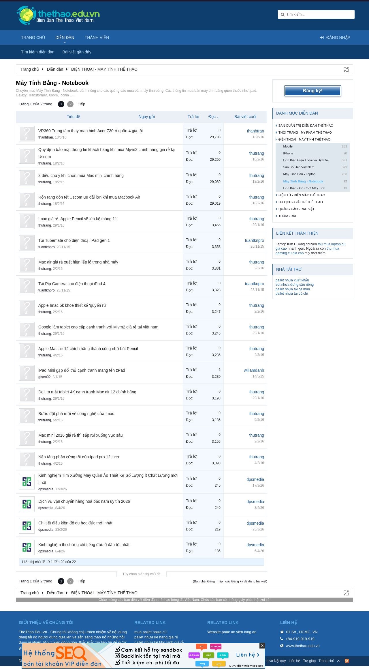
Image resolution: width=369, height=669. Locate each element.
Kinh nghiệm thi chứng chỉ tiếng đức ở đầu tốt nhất (83, 544)
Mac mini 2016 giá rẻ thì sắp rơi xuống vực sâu (80, 435)
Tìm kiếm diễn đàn (37, 52)
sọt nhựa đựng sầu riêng (295, 285)
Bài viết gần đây (77, 52)
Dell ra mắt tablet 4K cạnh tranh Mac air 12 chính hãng (87, 392)
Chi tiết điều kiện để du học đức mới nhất (75, 523)
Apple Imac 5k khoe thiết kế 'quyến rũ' (72, 305)
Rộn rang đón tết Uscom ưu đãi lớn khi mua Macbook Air (89, 197)
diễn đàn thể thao (156, 600)
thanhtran (45, 137)
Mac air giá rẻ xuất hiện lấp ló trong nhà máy (78, 262)
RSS (347, 661)
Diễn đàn (64, 37)
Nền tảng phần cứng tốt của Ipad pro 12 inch (78, 457)
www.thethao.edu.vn (303, 646)
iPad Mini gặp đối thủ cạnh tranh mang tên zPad (81, 370)
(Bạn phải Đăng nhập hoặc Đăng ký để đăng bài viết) (230, 581)
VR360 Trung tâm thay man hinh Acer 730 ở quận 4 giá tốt (90, 130)
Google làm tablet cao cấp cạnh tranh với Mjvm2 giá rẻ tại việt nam (98, 327)
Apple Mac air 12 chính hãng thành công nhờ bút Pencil (88, 348)
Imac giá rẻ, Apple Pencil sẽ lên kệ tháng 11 (77, 218)
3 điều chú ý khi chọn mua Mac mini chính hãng (81, 175)
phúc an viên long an (239, 632)
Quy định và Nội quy (270, 661)
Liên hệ (294, 661)
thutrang (44, 163)
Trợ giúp (309, 661)
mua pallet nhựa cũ (150, 632)
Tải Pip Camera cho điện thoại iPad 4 (72, 283)
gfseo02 (44, 377)
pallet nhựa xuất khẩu (292, 280)
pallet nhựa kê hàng (150, 637)
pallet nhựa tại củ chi (292, 293)
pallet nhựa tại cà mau (293, 289)
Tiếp (81, 104)
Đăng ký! (313, 90)
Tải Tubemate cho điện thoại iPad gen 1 (74, 240)
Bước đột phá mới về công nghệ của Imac (76, 413)
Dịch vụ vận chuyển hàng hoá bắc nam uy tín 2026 (84, 501)
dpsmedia (45, 489)
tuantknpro (46, 247)
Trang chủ (33, 37)
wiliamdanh (254, 370)
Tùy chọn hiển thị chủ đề (142, 574)
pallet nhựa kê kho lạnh (153, 642)
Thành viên (97, 37)
